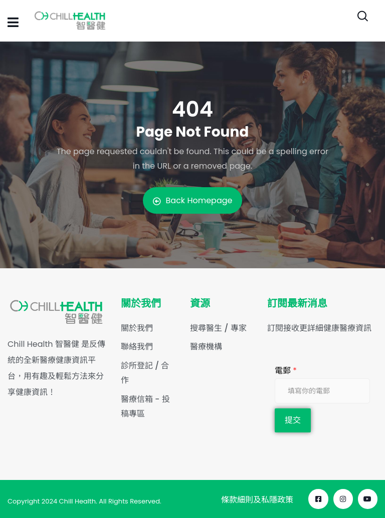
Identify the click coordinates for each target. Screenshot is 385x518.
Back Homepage (193, 200)
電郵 (286, 370)
